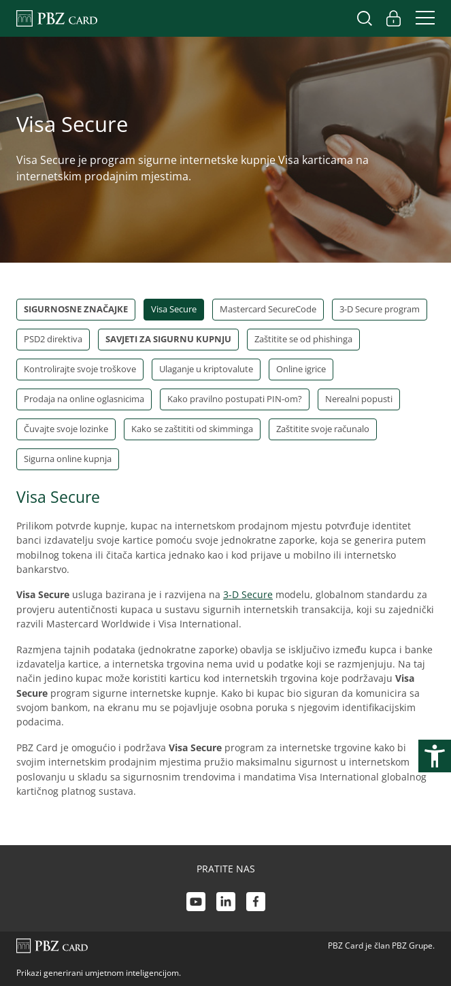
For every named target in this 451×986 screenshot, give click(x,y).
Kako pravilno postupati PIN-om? (234, 399)
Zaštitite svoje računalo (322, 429)
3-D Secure (248, 594)
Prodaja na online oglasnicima (84, 399)
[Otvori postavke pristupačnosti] (434, 756)
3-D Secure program (379, 309)
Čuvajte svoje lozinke (66, 429)
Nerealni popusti (358, 399)
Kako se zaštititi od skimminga (192, 429)
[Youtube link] (195, 903)
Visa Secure (174, 309)
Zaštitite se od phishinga (303, 339)
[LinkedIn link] (225, 903)
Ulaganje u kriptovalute (206, 369)
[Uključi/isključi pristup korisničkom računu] (393, 18)
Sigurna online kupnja (68, 459)
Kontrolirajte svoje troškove (80, 369)
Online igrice (301, 369)
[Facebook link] (255, 903)
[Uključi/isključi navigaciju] (421, 18)
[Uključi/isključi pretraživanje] (364, 18)
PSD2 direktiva (53, 339)
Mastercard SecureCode (268, 309)
